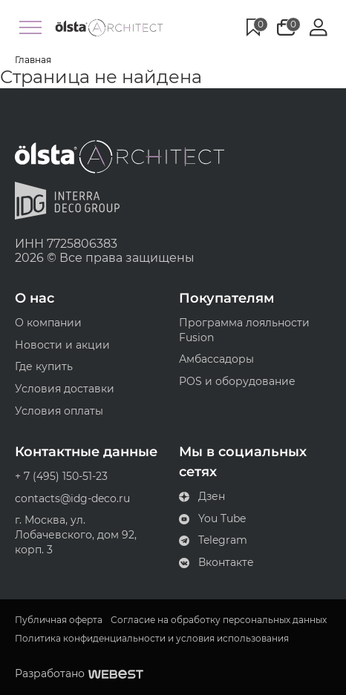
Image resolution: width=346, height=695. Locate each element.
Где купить (44, 366)
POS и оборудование (237, 381)
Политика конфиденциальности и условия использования (152, 638)
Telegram (213, 540)
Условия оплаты (59, 411)
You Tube (212, 518)
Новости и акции (62, 345)
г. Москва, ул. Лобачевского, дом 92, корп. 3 (76, 534)
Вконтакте (216, 562)
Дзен (202, 496)
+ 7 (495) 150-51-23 (61, 476)
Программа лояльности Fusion (244, 330)
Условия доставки (64, 388)
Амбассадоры (216, 359)
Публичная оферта (58, 620)
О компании (48, 322)
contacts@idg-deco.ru (72, 498)
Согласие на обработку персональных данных (219, 620)
